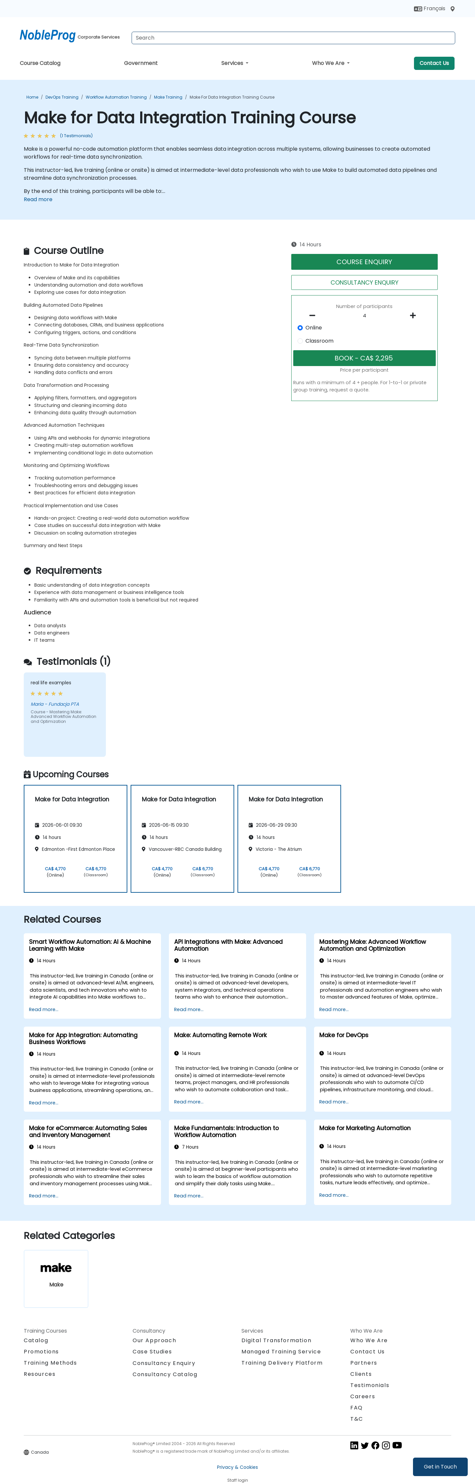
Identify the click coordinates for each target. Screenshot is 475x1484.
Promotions (41, 1351)
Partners (363, 1363)
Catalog (36, 1340)
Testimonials (369, 1385)
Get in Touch (440, 1466)
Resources (39, 1374)
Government (141, 63)
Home (32, 97)
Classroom (319, 341)
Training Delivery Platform (282, 1363)
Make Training (168, 97)
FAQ (356, 1407)
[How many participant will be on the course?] (364, 316)
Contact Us (434, 63)
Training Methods (50, 1363)
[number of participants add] (415, 315)
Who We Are (329, 63)
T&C (356, 1419)
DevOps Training (62, 97)
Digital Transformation (276, 1340)
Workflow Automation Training (116, 97)
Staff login (237, 1480)
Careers (362, 1396)
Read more (38, 199)
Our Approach (154, 1340)
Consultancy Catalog (165, 1374)
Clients (361, 1374)
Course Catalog (40, 63)
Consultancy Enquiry (164, 1363)
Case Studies (152, 1351)
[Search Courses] (293, 38)
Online (313, 327)
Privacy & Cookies (237, 1467)
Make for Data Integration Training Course (232, 97)
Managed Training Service (281, 1351)
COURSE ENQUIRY (364, 261)
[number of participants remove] (314, 315)
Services (232, 63)
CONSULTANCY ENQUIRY (364, 282)
